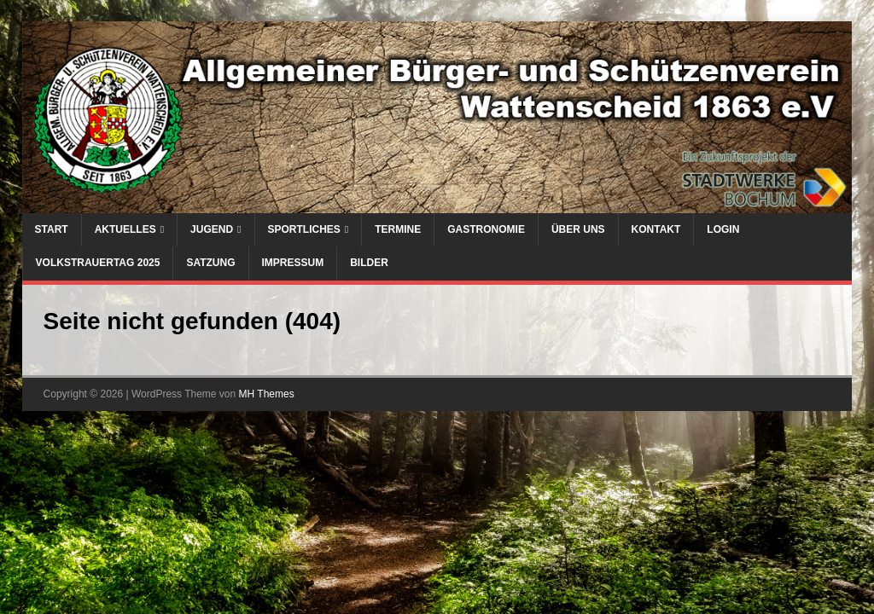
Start (51, 229)
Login (723, 229)
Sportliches (304, 229)
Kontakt (656, 229)
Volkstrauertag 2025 (98, 263)
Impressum (293, 263)
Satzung (210, 263)
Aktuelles (125, 229)
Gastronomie (486, 229)
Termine (398, 229)
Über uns (578, 229)
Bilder (369, 263)
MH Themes (266, 394)
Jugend (211, 229)
